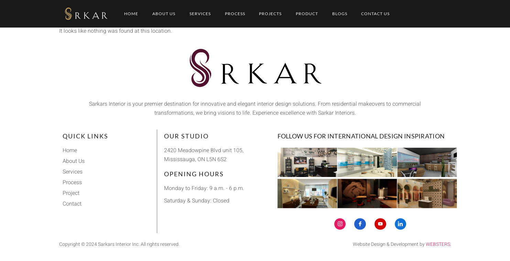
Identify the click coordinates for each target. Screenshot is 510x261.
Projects (270, 13)
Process (235, 13)
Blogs (340, 13)
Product (307, 13)
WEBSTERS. (438, 244)
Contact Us (376, 13)
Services (200, 13)
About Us (163, 13)
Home (131, 13)
